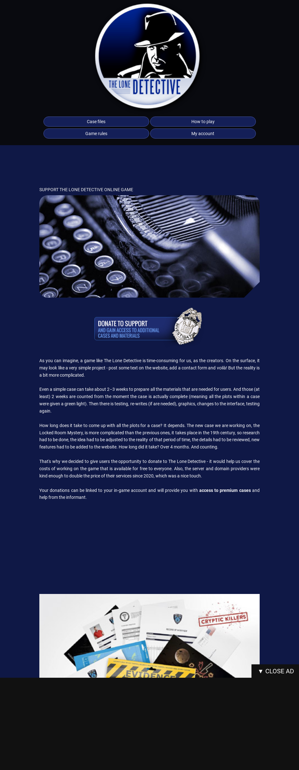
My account (202, 133)
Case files (96, 121)
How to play (203, 121)
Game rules (96, 133)
